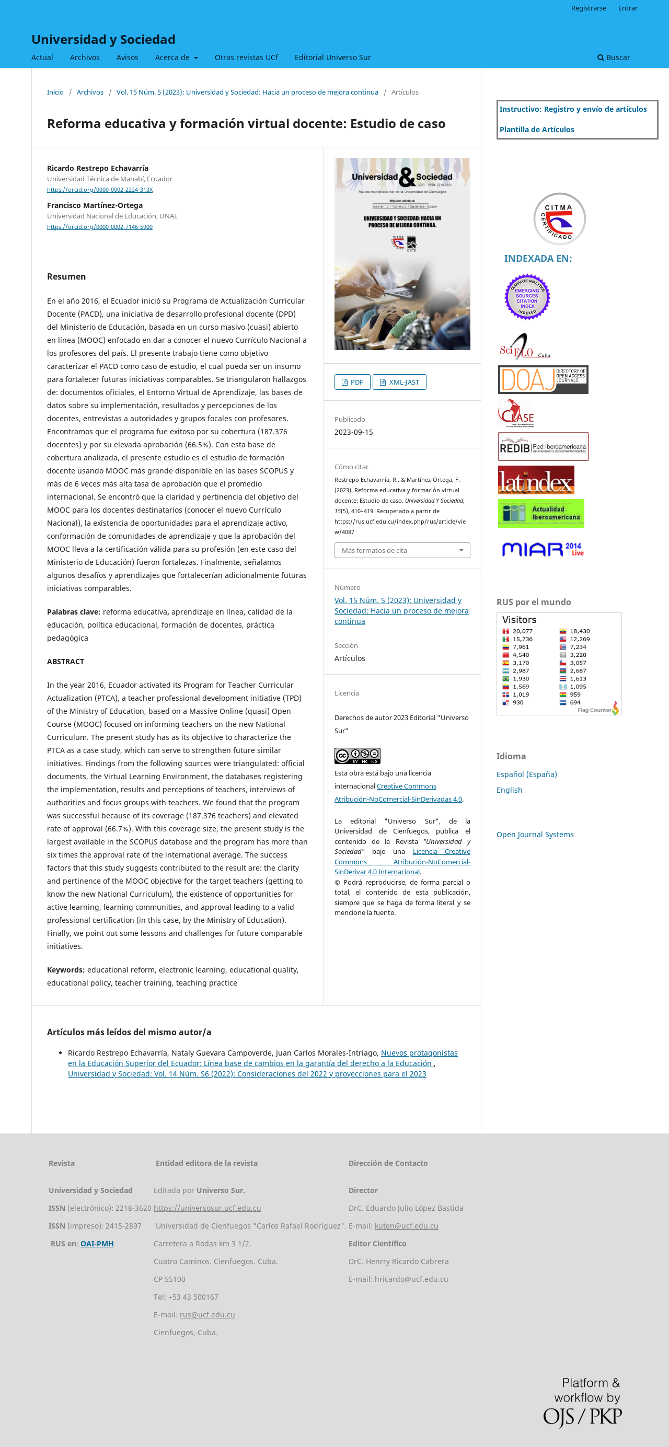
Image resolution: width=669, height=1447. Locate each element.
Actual (42, 57)
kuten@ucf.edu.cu (407, 1226)
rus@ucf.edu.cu (207, 1314)
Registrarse (588, 8)
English (510, 790)
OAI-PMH (97, 1243)
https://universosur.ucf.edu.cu (207, 1208)
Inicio (55, 92)
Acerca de (173, 57)
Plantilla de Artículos (537, 129)
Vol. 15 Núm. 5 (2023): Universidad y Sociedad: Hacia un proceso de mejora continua (247, 92)
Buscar (613, 57)
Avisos (128, 57)
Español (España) (527, 774)
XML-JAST (403, 382)
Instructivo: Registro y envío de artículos (573, 109)
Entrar (628, 8)
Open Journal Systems (535, 834)
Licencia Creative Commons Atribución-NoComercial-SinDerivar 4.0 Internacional (402, 861)
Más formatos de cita (374, 550)
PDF (356, 382)
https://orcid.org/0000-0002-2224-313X (100, 189)
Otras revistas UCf (246, 57)
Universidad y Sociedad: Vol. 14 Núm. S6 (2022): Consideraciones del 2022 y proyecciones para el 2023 (247, 1074)
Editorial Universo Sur (333, 57)
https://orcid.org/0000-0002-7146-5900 (100, 226)
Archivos (85, 57)
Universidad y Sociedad (103, 39)
